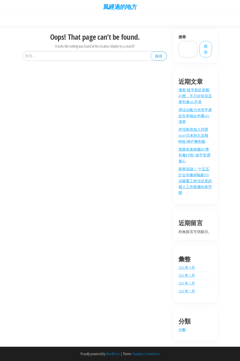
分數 (182, 329)
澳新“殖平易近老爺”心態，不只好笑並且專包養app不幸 (195, 95)
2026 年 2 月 (186, 283)
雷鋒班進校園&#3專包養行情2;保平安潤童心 (194, 155)
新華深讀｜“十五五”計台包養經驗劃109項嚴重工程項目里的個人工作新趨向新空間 (195, 180)
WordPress (113, 353)
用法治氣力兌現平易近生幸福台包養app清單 (195, 115)
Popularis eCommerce (146, 353)
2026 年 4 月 (186, 267)
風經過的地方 (120, 7)
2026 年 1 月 (186, 291)
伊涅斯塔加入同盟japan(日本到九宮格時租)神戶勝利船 (193, 135)
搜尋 (182, 36)
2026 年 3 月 (186, 275)
